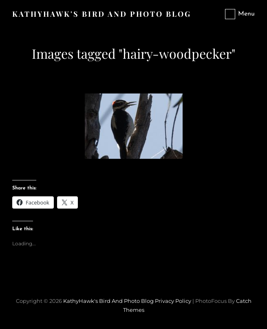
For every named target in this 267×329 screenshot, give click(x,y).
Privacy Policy (173, 301)
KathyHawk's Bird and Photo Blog (101, 14)
